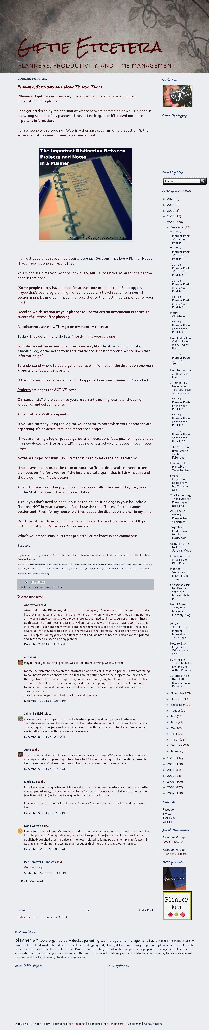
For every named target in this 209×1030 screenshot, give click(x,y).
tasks (153, 940)
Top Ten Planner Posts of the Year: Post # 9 (180, 420)
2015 (171, 222)
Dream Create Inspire (78, 569)
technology (109, 940)
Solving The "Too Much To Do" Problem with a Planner (180, 664)
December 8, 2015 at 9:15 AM (44, 737)
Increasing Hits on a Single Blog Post (180, 559)
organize (55, 940)
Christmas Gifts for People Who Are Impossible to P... (180, 592)
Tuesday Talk (91, 564)
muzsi (28, 657)
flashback (164, 941)
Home (86, 910)
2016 (171, 216)
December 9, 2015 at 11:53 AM (45, 769)
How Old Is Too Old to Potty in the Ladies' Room (180, 343)
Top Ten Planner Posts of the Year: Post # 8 (180, 404)
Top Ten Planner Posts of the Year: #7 (180, 359)
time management (133, 940)
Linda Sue (30, 782)
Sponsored (60, 1024)
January (176, 751)
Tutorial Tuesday (80, 564)
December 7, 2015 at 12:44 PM (45, 701)
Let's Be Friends (48, 569)
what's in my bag (160, 953)
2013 (171, 764)
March (175, 739)
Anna (27, 750)
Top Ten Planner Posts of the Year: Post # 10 (180, 436)
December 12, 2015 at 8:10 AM (45, 849)
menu (81, 945)
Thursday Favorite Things (40, 574)
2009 (171, 781)
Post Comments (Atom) (51, 917)
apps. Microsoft (23, 957)
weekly (189, 941)
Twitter (167, 813)
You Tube (169, 817)
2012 (171, 770)
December (178, 227)
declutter (78, 953)
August (176, 710)
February (177, 745)
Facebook (169, 809)
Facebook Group (174, 837)
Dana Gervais (32, 826)
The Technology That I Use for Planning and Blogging (180, 500)
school (109, 949)
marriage (140, 949)
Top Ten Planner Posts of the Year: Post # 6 (180, 302)
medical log (29, 350)
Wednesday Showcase (35, 569)
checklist (30, 949)
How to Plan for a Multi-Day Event (180, 373)
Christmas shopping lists (120, 345)
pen (122, 953)
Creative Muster (126, 564)
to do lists (62, 336)
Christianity (49, 957)
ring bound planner (156, 945)
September (178, 705)
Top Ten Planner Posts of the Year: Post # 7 (180, 327)
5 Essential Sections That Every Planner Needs (114, 258)
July (174, 716)
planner (38, 587)
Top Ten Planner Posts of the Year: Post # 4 (180, 269)
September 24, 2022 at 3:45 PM (46, 873)
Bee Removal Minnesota (40, 862)
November (178, 693)
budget (103, 945)
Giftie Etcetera (89, 47)
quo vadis (188, 953)
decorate (176, 953)
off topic (40, 940)
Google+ (168, 822)
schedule (178, 941)
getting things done (49, 953)
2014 (171, 758)
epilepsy (128, 949)
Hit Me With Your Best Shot (142, 564)
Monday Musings (51, 564)
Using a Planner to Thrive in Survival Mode (180, 546)
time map (81, 957)
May (174, 728)
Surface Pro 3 (73, 949)
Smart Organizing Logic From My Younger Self (179, 483)
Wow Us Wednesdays (112, 564)
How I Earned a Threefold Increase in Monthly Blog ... (180, 611)
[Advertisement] (104, 18)
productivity (133, 945)
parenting (91, 940)
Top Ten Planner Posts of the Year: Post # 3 (180, 253)
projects (49, 587)
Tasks (22, 336)
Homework (100, 564)
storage (72, 957)
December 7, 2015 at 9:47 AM (44, 644)
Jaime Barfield (33, 713)
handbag (37, 957)
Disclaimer (134, 1024)
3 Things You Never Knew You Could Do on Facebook (180, 388)
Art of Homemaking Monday (35, 564)
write (118, 949)
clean (179, 949)
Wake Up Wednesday (62, 569)
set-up (60, 587)
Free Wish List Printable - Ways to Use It (181, 466)
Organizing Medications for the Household (179, 532)
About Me (22, 1024)
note (30, 587)
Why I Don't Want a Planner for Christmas (178, 516)
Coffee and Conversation (124, 569)
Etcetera (24, 545)
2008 (171, 787)
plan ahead (61, 957)
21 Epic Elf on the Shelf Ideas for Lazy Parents (180, 680)
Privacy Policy (40, 1024)
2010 (171, 776)
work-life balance (54, 945)
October (176, 699)
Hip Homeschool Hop (65, 564)
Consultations (153, 1024)
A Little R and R (108, 569)
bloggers (135, 287)
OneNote (188, 945)
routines (67, 953)
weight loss (116, 945)
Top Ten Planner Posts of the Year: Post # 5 (180, 285)
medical (72, 945)
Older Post (146, 910)
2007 (171, 793)
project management (161, 949)
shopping (30, 953)
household (34, 945)
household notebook (106, 953)
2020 (171, 199)
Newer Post (26, 910)
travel (145, 953)
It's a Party (27, 574)
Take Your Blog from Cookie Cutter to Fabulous (180, 452)
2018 (171, 205)
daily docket (73, 940)
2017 (171, 210)
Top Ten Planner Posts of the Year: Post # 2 (180, 237)
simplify (130, 953)
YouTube (138, 380)
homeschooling (94, 949)
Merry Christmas (177, 314)
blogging (92, 945)
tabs (138, 953)
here (116, 555)
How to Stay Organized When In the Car (179, 648)
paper (19, 949)
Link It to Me (21, 569)
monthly (175, 945)
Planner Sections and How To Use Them (179, 574)
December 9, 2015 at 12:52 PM (45, 813)
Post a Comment (32, 881)
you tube (43, 949)
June (174, 722)
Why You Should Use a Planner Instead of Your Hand (180, 631)
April (174, 734)
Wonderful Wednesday (94, 569)
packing (89, 953)
